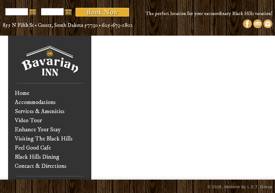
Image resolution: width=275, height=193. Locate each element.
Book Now (102, 12)
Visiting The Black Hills (44, 138)
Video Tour (28, 120)
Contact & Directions (40, 166)
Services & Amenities (39, 111)
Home (22, 93)
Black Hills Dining (37, 157)
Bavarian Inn (49, 61)
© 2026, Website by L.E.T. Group (240, 187)
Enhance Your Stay (37, 129)
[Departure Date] (52, 11)
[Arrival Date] (16, 11)
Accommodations (35, 102)
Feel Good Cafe (33, 147)
